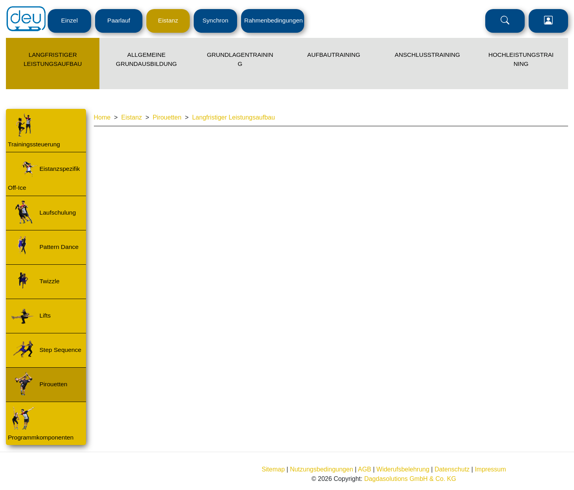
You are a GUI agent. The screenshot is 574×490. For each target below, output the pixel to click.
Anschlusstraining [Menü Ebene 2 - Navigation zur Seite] (427, 54)
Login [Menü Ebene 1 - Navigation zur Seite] (548, 21)
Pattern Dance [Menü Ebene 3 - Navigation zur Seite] (59, 246)
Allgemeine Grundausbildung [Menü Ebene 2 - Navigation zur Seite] (146, 59)
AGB (364, 469)
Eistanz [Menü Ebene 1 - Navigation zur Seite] (168, 20)
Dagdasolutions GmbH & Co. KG (410, 478)
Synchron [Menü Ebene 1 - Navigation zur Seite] (215, 20)
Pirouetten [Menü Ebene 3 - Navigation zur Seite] (53, 384)
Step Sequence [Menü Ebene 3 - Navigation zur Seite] (60, 349)
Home (102, 117)
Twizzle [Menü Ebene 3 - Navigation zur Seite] (49, 281)
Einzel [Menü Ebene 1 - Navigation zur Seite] (69, 20)
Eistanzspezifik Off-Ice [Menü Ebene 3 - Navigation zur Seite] (44, 178)
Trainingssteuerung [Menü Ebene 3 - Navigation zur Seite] (34, 144)
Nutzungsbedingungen (321, 469)
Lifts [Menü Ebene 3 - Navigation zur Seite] (44, 315)
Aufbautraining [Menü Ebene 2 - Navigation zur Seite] (333, 54)
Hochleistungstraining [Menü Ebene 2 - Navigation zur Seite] (520, 59)
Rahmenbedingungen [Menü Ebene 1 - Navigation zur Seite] (273, 20)
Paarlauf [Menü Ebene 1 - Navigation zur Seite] (118, 20)
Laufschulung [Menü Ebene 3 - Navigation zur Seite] (57, 212)
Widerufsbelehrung (402, 469)
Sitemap (273, 469)
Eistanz (131, 117)
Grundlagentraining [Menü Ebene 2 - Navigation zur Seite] (240, 59)
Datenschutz (451, 469)
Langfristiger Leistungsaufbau (233, 117)
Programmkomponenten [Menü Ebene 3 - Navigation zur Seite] (40, 437)
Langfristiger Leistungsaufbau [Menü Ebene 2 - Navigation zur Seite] (53, 59)
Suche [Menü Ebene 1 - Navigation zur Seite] (505, 21)
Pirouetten (167, 117)
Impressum (490, 469)
